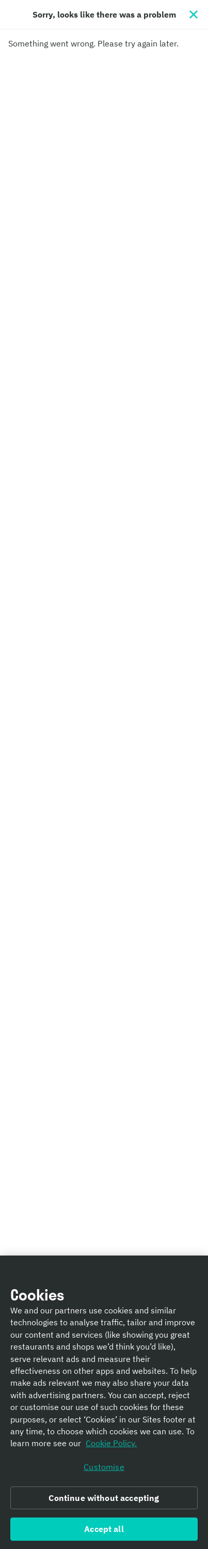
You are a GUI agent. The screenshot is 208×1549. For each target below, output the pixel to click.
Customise (104, 1469)
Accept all (104, 1532)
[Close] (193, 14)
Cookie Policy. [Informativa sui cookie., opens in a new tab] (111, 1446)
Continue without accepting (104, 1500)
